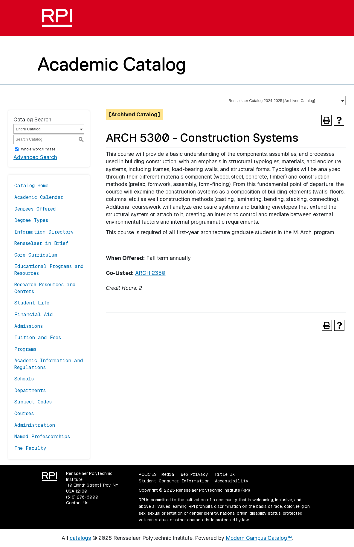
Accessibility (231, 481)
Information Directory (44, 232)
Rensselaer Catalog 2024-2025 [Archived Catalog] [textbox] (271, 100)
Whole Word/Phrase (38, 149)
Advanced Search (35, 157)
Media (167, 474)
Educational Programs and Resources (49, 269)
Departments (30, 390)
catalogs (80, 537)
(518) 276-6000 (82, 497)
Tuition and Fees (37, 337)
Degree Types (31, 220)
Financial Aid (33, 314)
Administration (34, 425)
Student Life (31, 303)
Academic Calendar (38, 197)
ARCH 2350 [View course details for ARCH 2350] (150, 272)
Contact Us (77, 502)
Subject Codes (33, 402)
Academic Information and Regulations (48, 363)
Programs (25, 349)
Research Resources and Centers (45, 287)
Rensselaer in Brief (41, 243)
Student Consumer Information (174, 481)
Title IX (224, 474)
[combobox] (286, 100)
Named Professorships (42, 436)
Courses (24, 413)
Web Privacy (194, 474)
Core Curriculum (35, 255)
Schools (24, 379)
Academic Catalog (112, 64)
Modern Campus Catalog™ (259, 537)
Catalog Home (31, 185)
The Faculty (30, 448)
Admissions (28, 326)
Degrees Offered (35, 209)
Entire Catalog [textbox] (28, 129)
